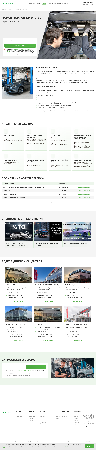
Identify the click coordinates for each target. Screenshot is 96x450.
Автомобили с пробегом (18, 417)
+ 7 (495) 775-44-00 (42, 332)
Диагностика (42, 413)
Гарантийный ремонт (44, 426)
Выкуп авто (31, 420)
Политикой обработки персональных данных (23, 49)
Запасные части (43, 420)
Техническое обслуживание (42, 417)
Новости (76, 413)
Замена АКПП (7, 190)
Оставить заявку (20, 45)
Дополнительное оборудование (43, 423)
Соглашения (9, 51)
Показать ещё (48, 203)
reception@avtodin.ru (89, 426)
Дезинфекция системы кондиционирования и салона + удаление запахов (24, 187)
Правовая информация (76, 421)
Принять (89, 446)
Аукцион (39, 3)
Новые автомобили (19, 413)
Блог (75, 424)
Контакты (66, 3)
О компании (60, 3)
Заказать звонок (18, 301)
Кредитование (32, 413)
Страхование (32, 416)
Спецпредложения (51, 3)
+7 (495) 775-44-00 (88, 2)
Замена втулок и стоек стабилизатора (14, 197)
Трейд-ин (31, 418)
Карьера (76, 416)
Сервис (44, 3)
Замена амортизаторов (10, 194)
